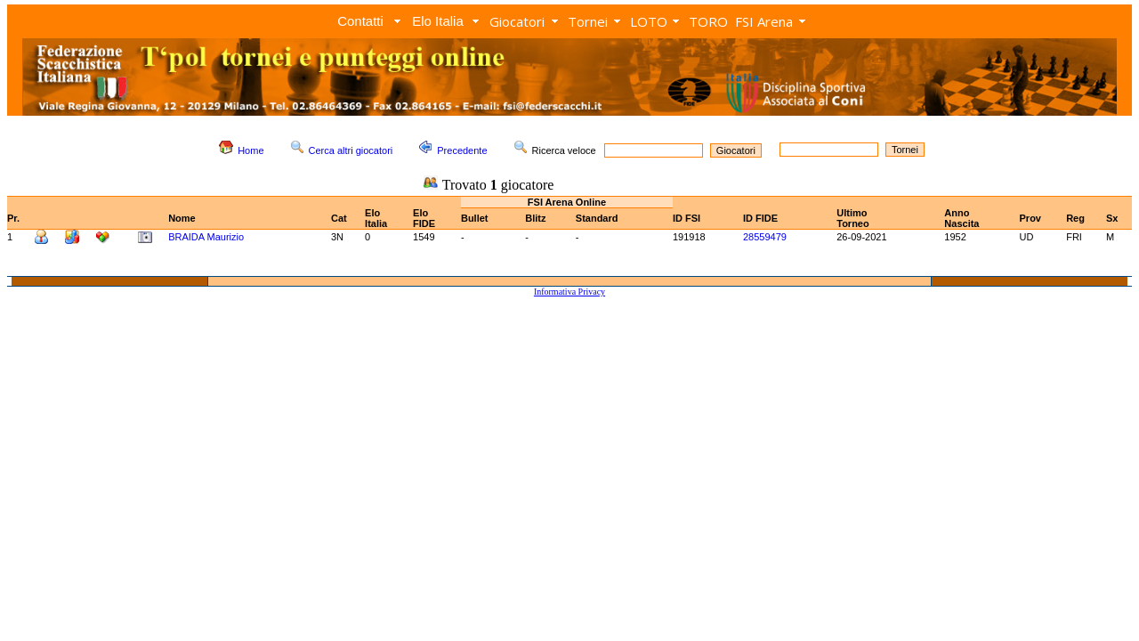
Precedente (462, 150)
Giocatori (517, 21)
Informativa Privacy (569, 291)
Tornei (588, 21)
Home (250, 150)
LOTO (648, 21)
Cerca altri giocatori (351, 150)
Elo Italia (438, 20)
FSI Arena (764, 21)
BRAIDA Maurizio (206, 236)
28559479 (765, 236)
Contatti (360, 20)
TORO (708, 21)
